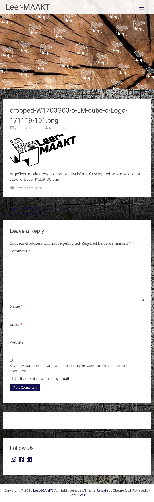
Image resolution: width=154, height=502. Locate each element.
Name (16, 306)
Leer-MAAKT (28, 7)
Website (16, 342)
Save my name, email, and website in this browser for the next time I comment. (68, 368)
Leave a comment (28, 188)
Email (16, 324)
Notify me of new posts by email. (42, 378)
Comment (20, 251)
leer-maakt (57, 128)
